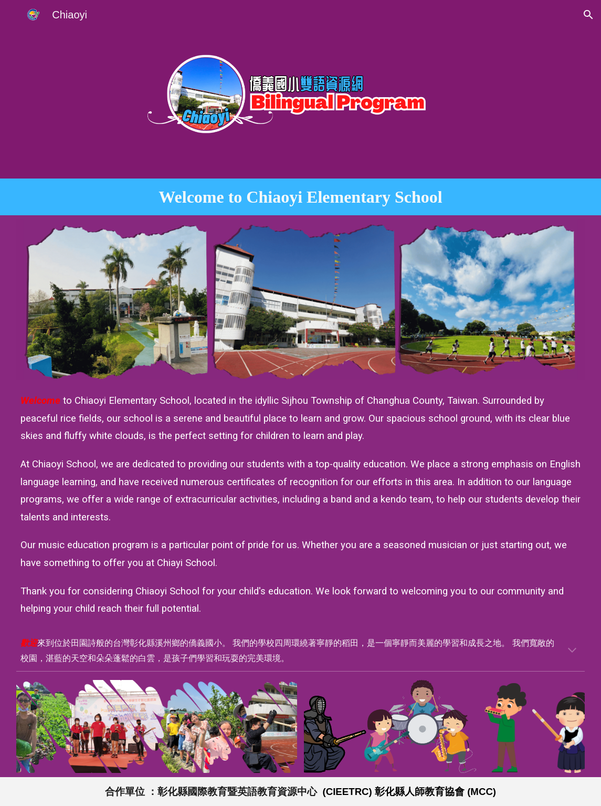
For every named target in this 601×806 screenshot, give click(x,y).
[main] (300, 197)
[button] (588, 14)
